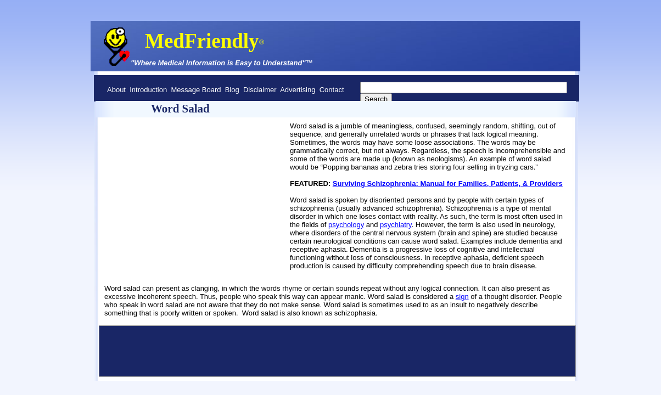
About (116, 90)
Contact (332, 90)
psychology (346, 225)
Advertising (297, 90)
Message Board (196, 90)
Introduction (148, 90)
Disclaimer (260, 90)
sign (462, 296)
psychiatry (396, 225)
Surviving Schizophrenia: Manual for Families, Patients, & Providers (448, 183)
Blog (232, 90)
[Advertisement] (154, 165)
